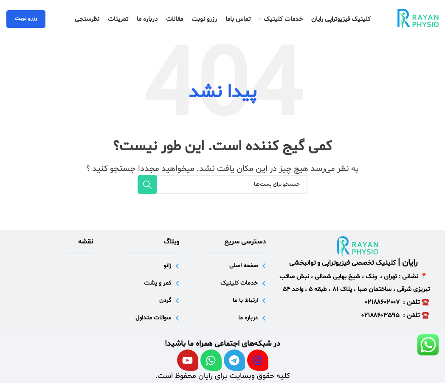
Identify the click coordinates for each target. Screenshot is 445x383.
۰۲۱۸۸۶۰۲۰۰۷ (382, 302)
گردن (165, 300)
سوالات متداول (153, 318)
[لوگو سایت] (418, 19)
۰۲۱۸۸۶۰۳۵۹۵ (380, 315)
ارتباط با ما (245, 300)
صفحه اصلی (243, 266)
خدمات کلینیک (239, 283)
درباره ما (248, 318)
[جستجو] (222, 184)
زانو (167, 266)
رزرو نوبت (26, 18)
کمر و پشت (157, 283)
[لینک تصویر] (357, 246)
